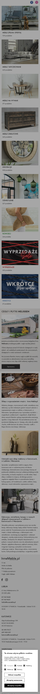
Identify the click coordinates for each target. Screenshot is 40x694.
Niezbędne (10, 666)
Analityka (19, 666)
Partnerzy (19, 669)
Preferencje (10, 669)
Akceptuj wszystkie (14, 685)
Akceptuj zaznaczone (14, 680)
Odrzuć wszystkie (14, 675)
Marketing (29, 666)
